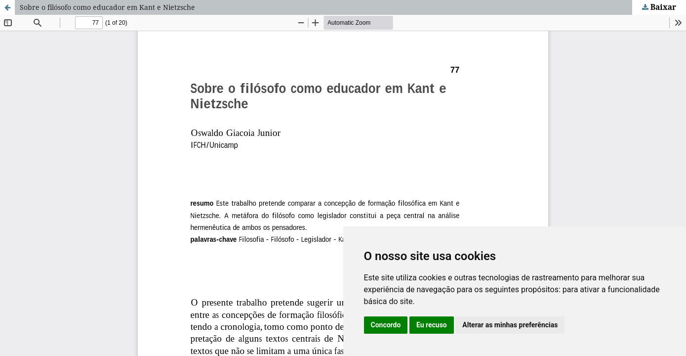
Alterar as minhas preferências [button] (510, 325)
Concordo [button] (386, 325)
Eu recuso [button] (431, 325)
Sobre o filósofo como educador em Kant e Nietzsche (107, 7)
